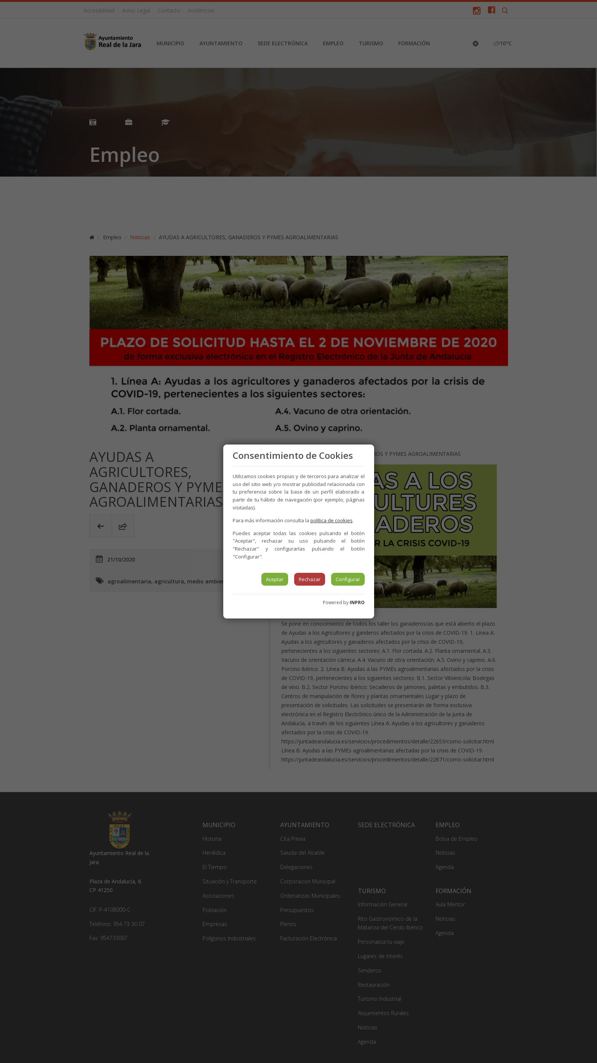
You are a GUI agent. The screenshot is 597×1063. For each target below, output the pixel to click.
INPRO (357, 602)
